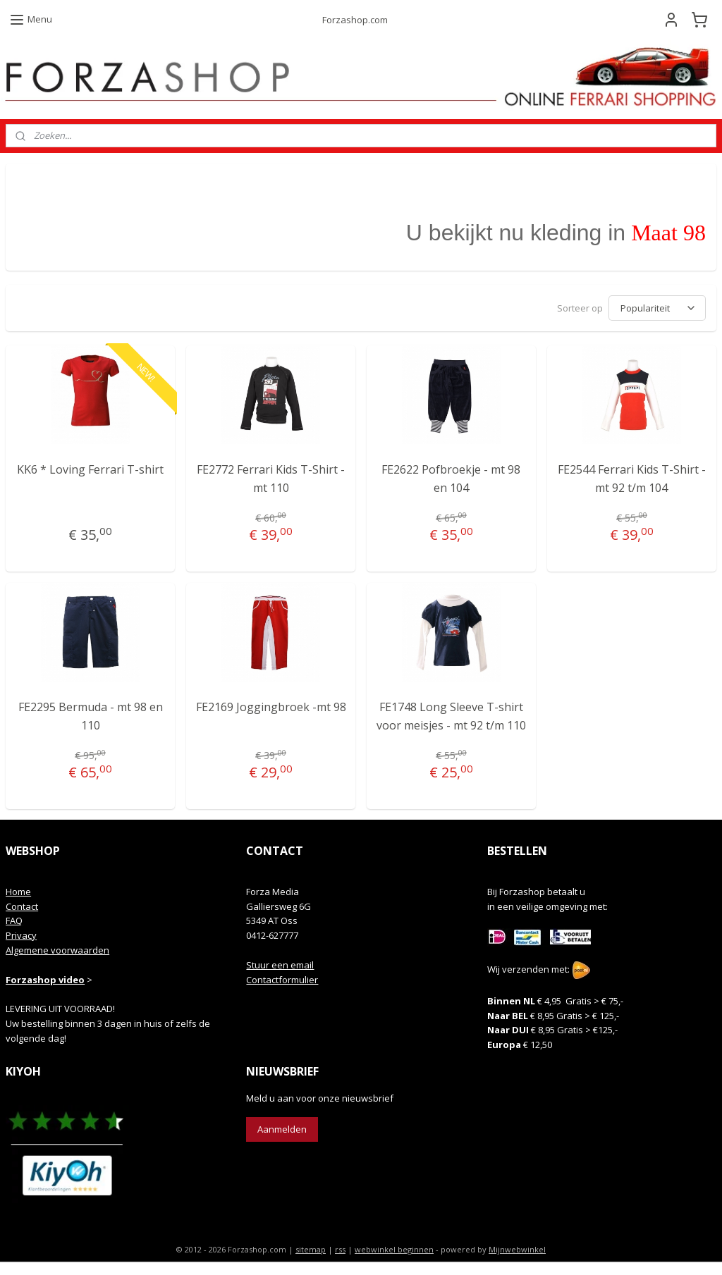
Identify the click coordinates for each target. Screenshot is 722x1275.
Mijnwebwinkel (517, 1249)
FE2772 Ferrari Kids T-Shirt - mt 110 (271, 478)
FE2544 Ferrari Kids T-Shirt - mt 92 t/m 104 (632, 478)
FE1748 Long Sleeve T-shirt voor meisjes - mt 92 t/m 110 (451, 716)
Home (18, 891)
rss (340, 1249)
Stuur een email (280, 965)
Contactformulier (282, 979)
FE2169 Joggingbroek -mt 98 (271, 707)
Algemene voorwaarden (57, 950)
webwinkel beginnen (394, 1249)
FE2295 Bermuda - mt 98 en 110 (90, 716)
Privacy (21, 935)
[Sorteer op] (657, 308)
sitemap (310, 1249)
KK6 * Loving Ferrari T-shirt (90, 469)
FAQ (14, 920)
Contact (22, 906)
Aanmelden (282, 1129)
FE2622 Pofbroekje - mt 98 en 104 (450, 478)
